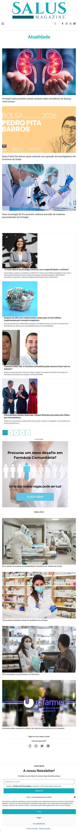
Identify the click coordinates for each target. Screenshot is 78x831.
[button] (75, 797)
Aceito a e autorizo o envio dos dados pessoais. (33, 786)
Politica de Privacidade (22, 786)
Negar (39, 818)
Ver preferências (39, 824)
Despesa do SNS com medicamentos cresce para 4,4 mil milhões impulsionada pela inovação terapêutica (32, 319)
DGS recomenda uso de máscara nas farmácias (20, 674)
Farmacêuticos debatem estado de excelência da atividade (25, 620)
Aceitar (39, 811)
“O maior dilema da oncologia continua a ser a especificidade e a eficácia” (36, 269)
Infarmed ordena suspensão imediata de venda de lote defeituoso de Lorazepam (33, 728)
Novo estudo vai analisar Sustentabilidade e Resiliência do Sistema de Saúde (32, 566)
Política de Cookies (32, 828)
